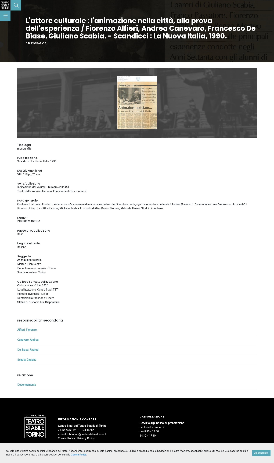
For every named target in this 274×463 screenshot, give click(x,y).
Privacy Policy (86, 438)
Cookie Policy (66, 438)
